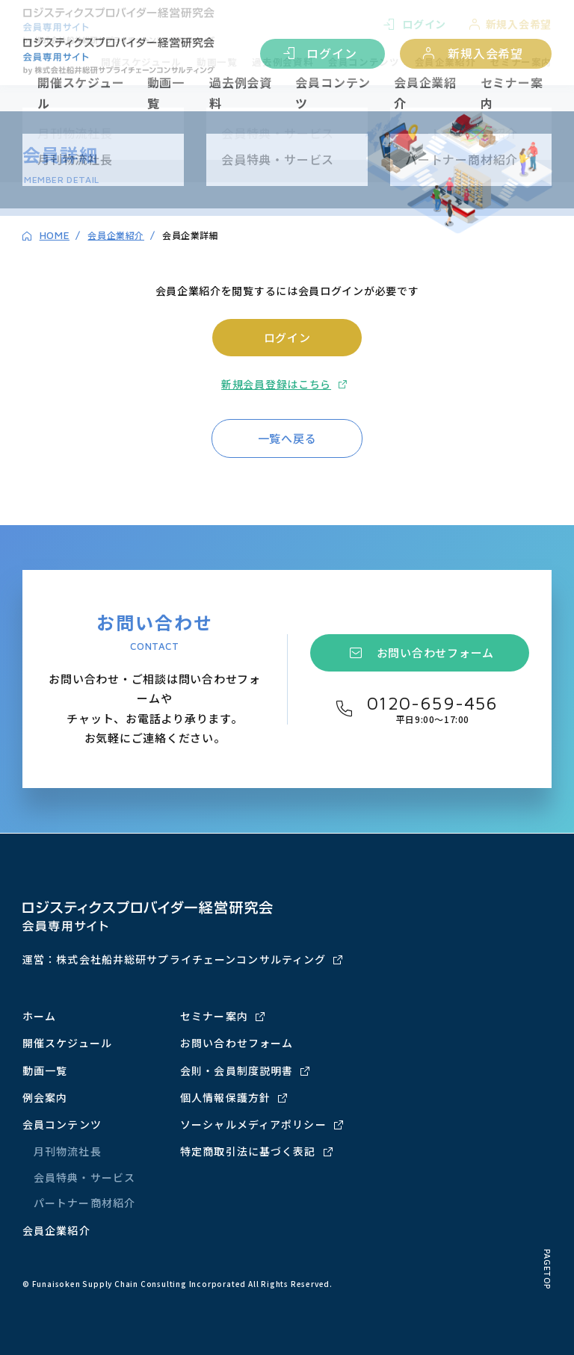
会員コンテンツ (333, 93)
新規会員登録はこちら (276, 384)
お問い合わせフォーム (436, 652)
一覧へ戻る (287, 438)
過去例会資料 (240, 93)
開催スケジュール (81, 93)
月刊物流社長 (68, 1151)
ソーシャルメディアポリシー (253, 1124)
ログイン (331, 53)
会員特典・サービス (84, 1177)
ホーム (39, 1015)
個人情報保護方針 (225, 1097)
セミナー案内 (512, 93)
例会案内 (44, 1097)
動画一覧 (166, 93)
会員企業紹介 (425, 93)
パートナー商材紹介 (84, 1202)
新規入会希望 (485, 53)
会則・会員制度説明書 (236, 1070)
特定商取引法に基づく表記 (247, 1151)
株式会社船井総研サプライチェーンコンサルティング (191, 959)
